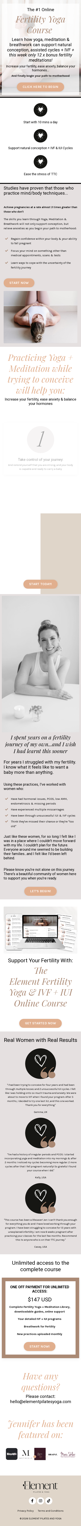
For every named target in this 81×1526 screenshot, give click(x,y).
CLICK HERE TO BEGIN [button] (41, 87)
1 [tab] (35, 1456)
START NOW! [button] (40, 1346)
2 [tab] (40, 1456)
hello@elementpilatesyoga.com (40, 1401)
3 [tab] (46, 1456)
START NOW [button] (19, 283)
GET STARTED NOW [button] (40, 1023)
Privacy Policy (25, 1510)
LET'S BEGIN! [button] (40, 891)
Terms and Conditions (51, 1510)
